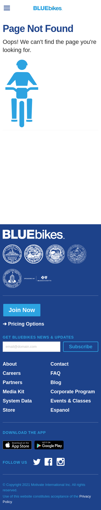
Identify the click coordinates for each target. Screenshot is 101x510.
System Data (17, 401)
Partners (12, 382)
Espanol (60, 410)
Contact (60, 364)
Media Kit (13, 391)
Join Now (22, 310)
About (10, 364)
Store (9, 410)
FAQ (56, 373)
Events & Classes (71, 401)
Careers (12, 373)
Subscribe (80, 346)
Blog (56, 382)
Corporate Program (73, 391)
